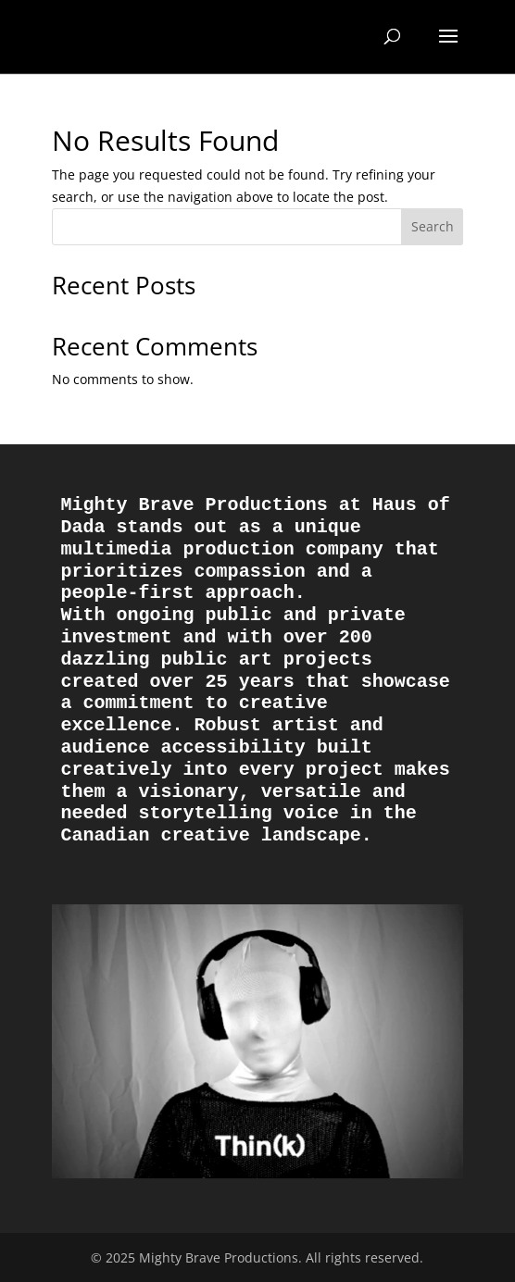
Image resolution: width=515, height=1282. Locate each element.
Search (432, 226)
